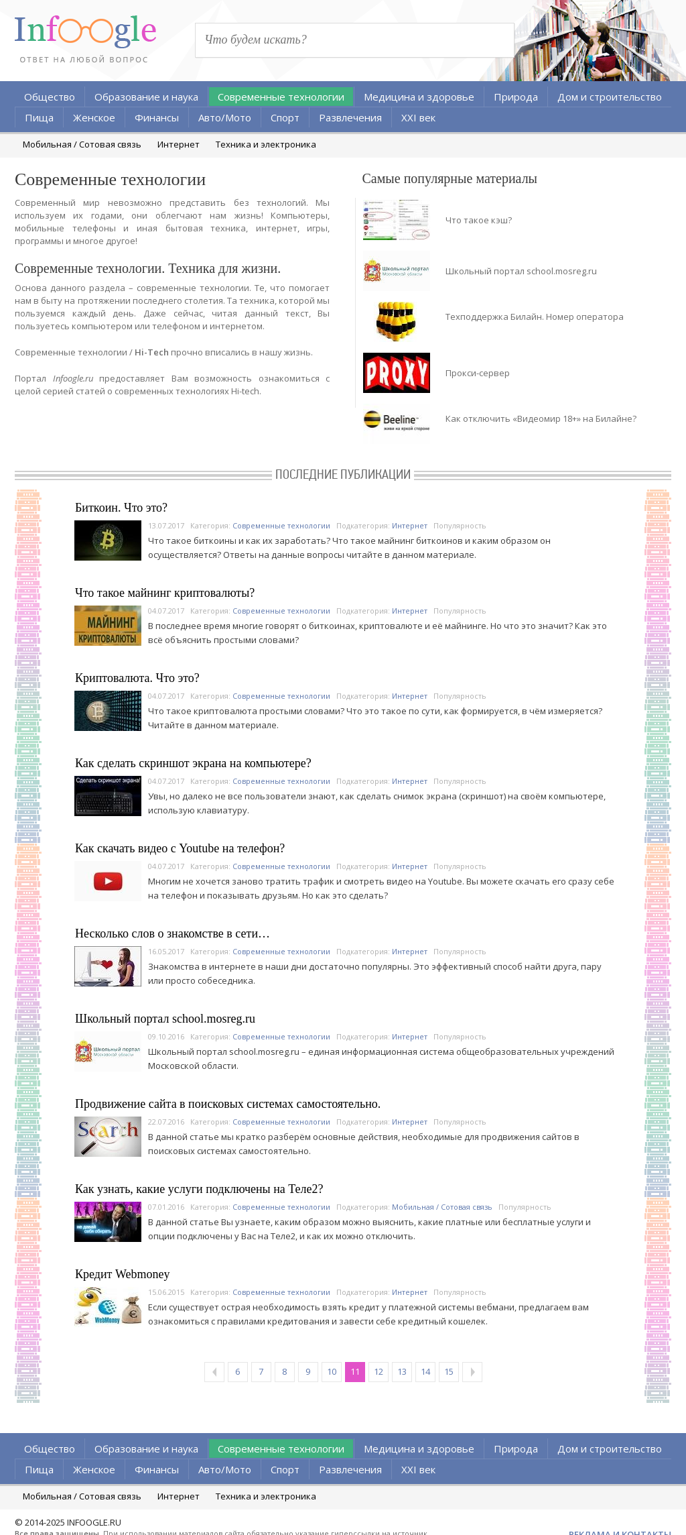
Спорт (285, 117)
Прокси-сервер (477, 373)
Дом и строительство (609, 96)
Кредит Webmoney (122, 1274)
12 (378, 1371)
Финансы (157, 117)
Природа (516, 96)
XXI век (418, 117)
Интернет (178, 144)
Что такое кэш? (478, 220)
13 (402, 1371)
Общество (49, 96)
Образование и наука (146, 96)
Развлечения (350, 117)
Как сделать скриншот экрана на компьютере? (193, 763)
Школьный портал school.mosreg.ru (521, 271)
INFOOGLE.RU (94, 1522)
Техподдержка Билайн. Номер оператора (534, 316)
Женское (94, 117)
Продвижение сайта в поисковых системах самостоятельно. (228, 1104)
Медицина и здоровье (419, 96)
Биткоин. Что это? (121, 507)
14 (425, 1371)
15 (449, 1371)
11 (355, 1371)
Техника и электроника (266, 144)
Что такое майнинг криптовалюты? (165, 593)
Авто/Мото (224, 117)
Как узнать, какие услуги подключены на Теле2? (199, 1189)
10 (331, 1371)
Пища (39, 117)
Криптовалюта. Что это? (137, 678)
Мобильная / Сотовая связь (82, 144)
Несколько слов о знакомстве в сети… (172, 933)
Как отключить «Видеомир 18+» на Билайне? (540, 418)
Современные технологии (281, 96)
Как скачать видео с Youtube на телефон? (180, 848)
